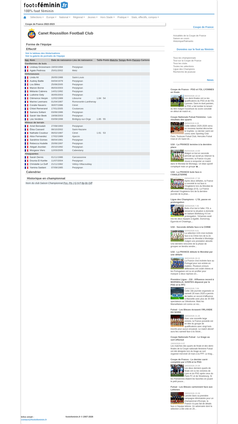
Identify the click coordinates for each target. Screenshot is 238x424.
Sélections (36, 17)
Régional (78, 17)
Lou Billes (35, 84)
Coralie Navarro (38, 105)
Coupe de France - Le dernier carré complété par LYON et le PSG (189, 360)
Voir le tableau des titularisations (42, 53)
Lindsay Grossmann (40, 67)
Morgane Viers (37, 150)
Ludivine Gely (37, 94)
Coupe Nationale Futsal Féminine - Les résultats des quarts (191, 118)
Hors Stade (106, 17)
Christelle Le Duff (39, 164)
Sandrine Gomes (38, 139)
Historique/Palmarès (183, 41)
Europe (50, 17)
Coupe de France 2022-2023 (40, 24)
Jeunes (91, 17)
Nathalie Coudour (39, 133)
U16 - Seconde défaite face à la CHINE (191, 227)
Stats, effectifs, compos (144, 17)
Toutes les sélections (183, 66)
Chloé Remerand (38, 108)
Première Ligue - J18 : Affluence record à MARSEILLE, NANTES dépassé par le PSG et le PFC (192, 282)
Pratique (122, 17)
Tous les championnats (184, 58)
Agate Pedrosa (37, 70)
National (63, 17)
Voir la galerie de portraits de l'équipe (45, 56)
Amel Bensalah (38, 126)
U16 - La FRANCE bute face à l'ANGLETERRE (186, 173)
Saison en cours (181, 38)
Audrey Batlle (37, 81)
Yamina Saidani (38, 167)
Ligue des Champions (184, 69)
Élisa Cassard (37, 129)
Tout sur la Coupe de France (187, 60)
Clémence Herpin (39, 98)
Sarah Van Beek (38, 115)
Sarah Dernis (37, 157)
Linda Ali (34, 77)
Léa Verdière (36, 119)
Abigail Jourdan (38, 147)
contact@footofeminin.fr (34, 419)
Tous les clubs (180, 63)
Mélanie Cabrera (38, 91)
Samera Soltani (38, 112)
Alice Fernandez (38, 136)
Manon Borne (37, 88)
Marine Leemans (38, 101)
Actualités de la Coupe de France (189, 35)
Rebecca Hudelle (39, 143)
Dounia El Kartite (38, 160)
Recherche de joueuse (184, 72)
